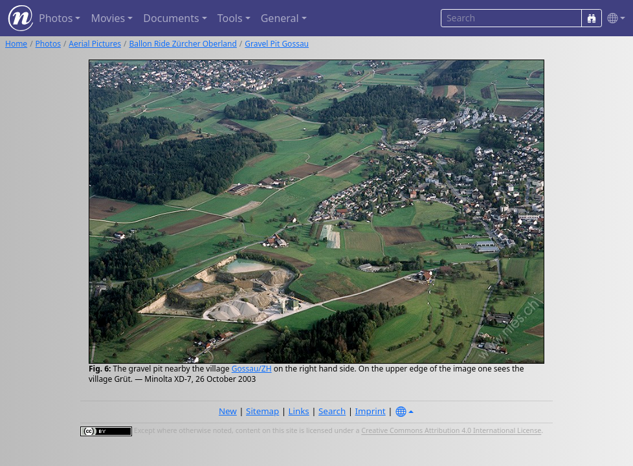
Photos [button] (55, 18)
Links (299, 411)
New (228, 411)
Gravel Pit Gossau (277, 43)
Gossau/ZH (252, 368)
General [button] (280, 18)
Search (332, 411)
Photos (48, 43)
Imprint (370, 411)
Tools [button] (230, 18)
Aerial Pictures (95, 43)
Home (16, 43)
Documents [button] (171, 18)
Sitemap (262, 411)
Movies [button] (108, 18)
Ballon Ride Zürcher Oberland (182, 43)
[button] (613, 18)
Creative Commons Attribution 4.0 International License (451, 431)
